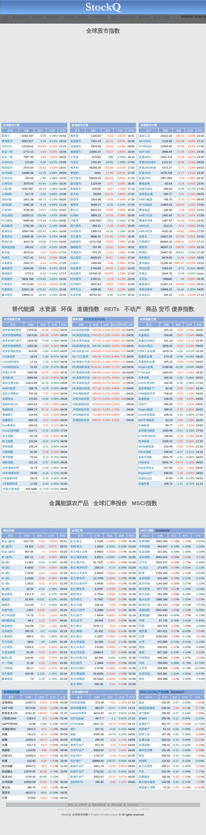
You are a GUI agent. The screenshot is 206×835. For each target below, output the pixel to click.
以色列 (74, 263)
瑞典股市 (75, 241)
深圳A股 (7, 199)
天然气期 (7, 610)
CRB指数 (144, 330)
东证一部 (7, 151)
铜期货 (6, 604)
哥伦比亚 (144, 268)
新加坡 (6, 252)
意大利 (74, 194)
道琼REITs (76, 782)
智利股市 (144, 257)
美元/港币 (76, 615)
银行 (73, 729)
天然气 (142, 404)
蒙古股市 (7, 294)
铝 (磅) (6, 573)
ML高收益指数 (81, 330)
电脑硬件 (7, 420)
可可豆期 (7, 641)
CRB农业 (144, 462)
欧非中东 (144, 604)
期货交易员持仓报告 (123, 17)
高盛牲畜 (143, 483)
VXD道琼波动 (10, 361)
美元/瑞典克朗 (79, 557)
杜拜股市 (75, 284)
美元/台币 (76, 620)
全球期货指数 (12, 692)
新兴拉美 (144, 599)
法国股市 (75, 146)
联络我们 (132, 804)
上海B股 (7, 194)
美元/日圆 (76, 604)
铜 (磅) (6, 562)
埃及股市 (75, 268)
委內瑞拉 (144, 263)
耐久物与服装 (147, 782)
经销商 (143, 760)
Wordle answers (65, 809)
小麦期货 (7, 636)
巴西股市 (144, 241)
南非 (141, 678)
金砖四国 (144, 578)
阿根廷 (143, 252)
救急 (70, 804)
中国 (141, 620)
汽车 (141, 771)
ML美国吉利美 (81, 388)
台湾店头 (7, 178)
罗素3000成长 (147, 162)
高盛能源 (143, 398)
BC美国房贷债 (81, 372)
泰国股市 (7, 273)
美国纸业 (7, 398)
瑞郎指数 (7, 462)
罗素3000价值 (147, 167)
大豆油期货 (8, 652)
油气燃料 (144, 713)
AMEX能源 (145, 199)
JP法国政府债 (80, 414)
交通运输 (144, 739)
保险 (73, 734)
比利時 (74, 215)
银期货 (6, 599)
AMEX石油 (145, 215)
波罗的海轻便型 (11, 351)
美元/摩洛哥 (77, 588)
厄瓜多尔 (144, 294)
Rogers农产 (145, 473)
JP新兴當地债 (10, 488)
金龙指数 (144, 551)
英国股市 (75, 141)
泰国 (141, 652)
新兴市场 (144, 583)
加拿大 (143, 236)
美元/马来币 (77, 647)
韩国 (141, 647)
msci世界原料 (146, 382)
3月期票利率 (9, 483)
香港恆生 (7, 231)
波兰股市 (75, 178)
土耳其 (74, 157)
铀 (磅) (6, 588)
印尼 (141, 663)
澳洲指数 (144, 615)
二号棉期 (7, 668)
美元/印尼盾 (77, 652)
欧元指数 (7, 441)
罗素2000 (145, 178)
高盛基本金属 (146, 361)
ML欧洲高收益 (81, 345)
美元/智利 (76, 684)
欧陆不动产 (77, 771)
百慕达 (143, 273)
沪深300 (7, 209)
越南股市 (7, 268)
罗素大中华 (9, 372)
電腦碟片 (7, 414)
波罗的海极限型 (11, 345)
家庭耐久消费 (147, 787)
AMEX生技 (145, 231)
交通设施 (144, 745)
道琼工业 (144, 135)
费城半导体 (146, 220)
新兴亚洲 (144, 588)
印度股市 (7, 284)
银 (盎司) (7, 546)
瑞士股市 (75, 257)
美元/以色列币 (79, 583)
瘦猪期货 (7, 678)
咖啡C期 (7, 657)
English (95, 814)
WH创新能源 (146, 446)
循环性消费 (145, 750)
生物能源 (143, 425)
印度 (141, 626)
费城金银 (144, 183)
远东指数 (144, 557)
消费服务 (144, 776)
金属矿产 (144, 723)
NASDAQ (145, 141)
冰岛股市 (75, 231)
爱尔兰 (74, 209)
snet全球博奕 (78, 713)
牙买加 (143, 278)
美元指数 (7, 436)
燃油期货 (7, 626)
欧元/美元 (76, 541)
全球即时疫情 (82, 809)
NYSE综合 (145, 146)
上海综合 (7, 183)
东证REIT (76, 755)
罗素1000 (145, 172)
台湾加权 (7, 172)
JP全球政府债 (80, 393)
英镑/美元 (76, 546)
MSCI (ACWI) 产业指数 (154, 692)
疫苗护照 (96, 809)
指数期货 (82, 17)
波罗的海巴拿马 (11, 340)
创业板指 (7, 225)
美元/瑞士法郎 (79, 551)
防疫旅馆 (144, 809)
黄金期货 (7, 594)
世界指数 (144, 541)
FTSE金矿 (144, 372)
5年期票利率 (9, 478)
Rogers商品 (145, 345)
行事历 (106, 809)
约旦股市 (75, 278)
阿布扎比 (75, 289)
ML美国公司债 (81, 361)
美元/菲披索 (77, 641)
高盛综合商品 (146, 340)
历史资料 (68, 17)
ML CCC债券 (80, 356)
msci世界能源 (146, 414)
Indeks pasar (110, 814)
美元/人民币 (77, 610)
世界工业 (144, 734)
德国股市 (75, 151)
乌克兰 (74, 162)
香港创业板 (8, 247)
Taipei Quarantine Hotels (125, 809)
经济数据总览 (99, 17)
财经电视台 (53, 17)
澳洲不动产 (77, 745)
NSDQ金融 (77, 718)
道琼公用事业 (10, 393)
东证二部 (7, 157)
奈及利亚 (75, 294)
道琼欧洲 (7, 377)
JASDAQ (7, 162)
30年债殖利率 (10, 467)
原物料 (143, 718)
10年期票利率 (10, 473)
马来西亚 (7, 263)
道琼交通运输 (10, 382)
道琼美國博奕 (78, 707)
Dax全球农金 (146, 467)
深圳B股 (7, 204)
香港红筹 (7, 241)
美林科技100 (10, 404)
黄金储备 (144, 17)
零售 (141, 755)
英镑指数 (7, 446)
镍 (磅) (6, 567)
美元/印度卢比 (79, 657)
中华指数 (144, 546)
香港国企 (7, 236)
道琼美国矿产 (146, 388)
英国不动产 (77, 766)
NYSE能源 (145, 204)
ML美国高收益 (81, 335)
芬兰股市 (75, 236)
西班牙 (74, 199)
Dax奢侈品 (8, 425)
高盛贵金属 (145, 356)
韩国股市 (7, 167)
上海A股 (7, 188)
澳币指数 (7, 457)
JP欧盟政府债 (80, 404)
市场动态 (37, 17)
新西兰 (6, 135)
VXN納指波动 (10, 367)
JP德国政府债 (80, 420)
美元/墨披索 (77, 673)
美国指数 (144, 610)
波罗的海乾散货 (11, 330)
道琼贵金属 (146, 194)
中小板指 (7, 220)
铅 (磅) (6, 583)
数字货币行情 (21, 17)
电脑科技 (7, 409)
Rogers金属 (145, 367)
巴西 (141, 636)
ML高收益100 (80, 351)
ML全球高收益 (81, 340)
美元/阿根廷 (77, 678)
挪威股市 (75, 247)
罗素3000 (145, 157)
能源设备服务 (147, 707)
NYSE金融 (76, 723)
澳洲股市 (7, 141)
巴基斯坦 (7, 289)
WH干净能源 (146, 420)
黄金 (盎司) (8, 541)
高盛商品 (143, 335)
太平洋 (143, 562)
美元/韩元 (76, 626)
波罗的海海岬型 (11, 335)
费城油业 (144, 209)
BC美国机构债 (81, 367)
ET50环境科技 (147, 436)
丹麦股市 (75, 252)
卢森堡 (74, 220)
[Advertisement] (42, 78)
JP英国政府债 (80, 409)
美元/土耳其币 (79, 573)
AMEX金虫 (145, 188)
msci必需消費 (10, 430)
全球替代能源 (146, 430)
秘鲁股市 (144, 284)
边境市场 (144, 673)
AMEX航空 (9, 388)
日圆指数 (7, 451)
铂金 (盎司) (8, 551)
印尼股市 (7, 278)
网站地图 (116, 804)
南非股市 (75, 273)
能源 (141, 702)
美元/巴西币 (77, 668)
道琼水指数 (145, 457)
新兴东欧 (144, 594)
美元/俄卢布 (77, 562)
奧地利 (74, 172)
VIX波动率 (8, 356)
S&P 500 (144, 151)
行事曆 (83, 804)
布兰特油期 (8, 615)
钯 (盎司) (7, 557)
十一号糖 (7, 663)
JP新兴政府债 (80, 398)
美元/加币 (76, 663)
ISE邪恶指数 (78, 702)
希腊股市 (75, 188)
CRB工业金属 (146, 351)
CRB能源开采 (146, 393)
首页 (5, 17)
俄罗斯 (74, 135)
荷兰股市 (75, 225)
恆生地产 (75, 760)
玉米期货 (7, 631)
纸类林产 (144, 729)
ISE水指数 (144, 451)
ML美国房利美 (81, 377)
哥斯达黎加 (146, 289)
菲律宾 (6, 257)
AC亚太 (143, 567)
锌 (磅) (6, 578)
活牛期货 (7, 673)
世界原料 (143, 377)
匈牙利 (74, 167)
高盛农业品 (145, 478)
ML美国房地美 (81, 382)
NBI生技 (144, 225)
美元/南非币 (77, 578)
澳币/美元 (76, 594)
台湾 (141, 641)
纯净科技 (143, 441)
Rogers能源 (145, 409)
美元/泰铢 (76, 631)
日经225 (7, 146)
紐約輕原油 (8, 620)
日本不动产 (77, 750)
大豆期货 (7, 647)
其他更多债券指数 (94, 319)
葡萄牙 (74, 204)
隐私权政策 (99, 804)
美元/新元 (76, 636)
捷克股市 (75, 183)
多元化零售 (145, 766)
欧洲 (141, 573)
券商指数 (75, 739)
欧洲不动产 (77, 776)
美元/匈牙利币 (79, 567)
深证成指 (7, 215)
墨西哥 (143, 247)
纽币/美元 (76, 599)
